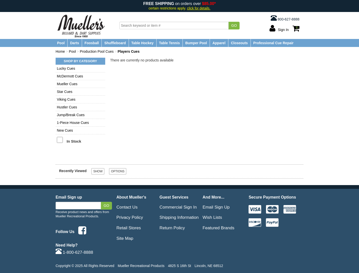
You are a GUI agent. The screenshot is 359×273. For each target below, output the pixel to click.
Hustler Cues (67, 107)
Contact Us (127, 207)
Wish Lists (212, 217)
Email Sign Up (216, 207)
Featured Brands (219, 227)
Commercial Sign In (178, 207)
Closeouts (239, 43)
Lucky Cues (66, 68)
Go (234, 25)
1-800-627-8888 (74, 252)
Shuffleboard (115, 43)
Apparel (218, 43)
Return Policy (172, 227)
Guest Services (174, 197)
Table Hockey (142, 43)
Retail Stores (128, 227)
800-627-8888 (285, 18)
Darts (74, 43)
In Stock (74, 141)
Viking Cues (66, 99)
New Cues (65, 130)
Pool (61, 43)
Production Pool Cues (96, 51)
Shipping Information (179, 217)
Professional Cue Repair (273, 43)
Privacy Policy (129, 217)
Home (60, 51)
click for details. (198, 8)
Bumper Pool (196, 43)
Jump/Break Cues (71, 115)
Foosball (92, 43)
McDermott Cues (70, 76)
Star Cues (64, 92)
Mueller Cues (67, 84)
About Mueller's (131, 197)
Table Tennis (169, 43)
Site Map (124, 238)
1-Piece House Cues (73, 123)
